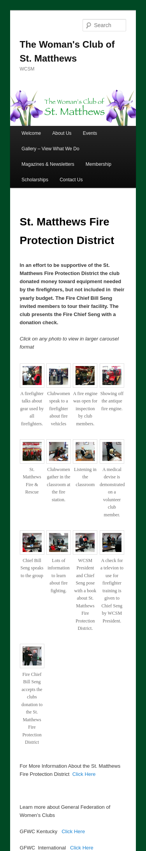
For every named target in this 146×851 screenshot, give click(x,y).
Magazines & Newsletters (47, 164)
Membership (98, 164)
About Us (61, 133)
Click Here (84, 774)
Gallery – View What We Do (50, 148)
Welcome (31, 133)
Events (90, 133)
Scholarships (34, 179)
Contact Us (71, 179)
